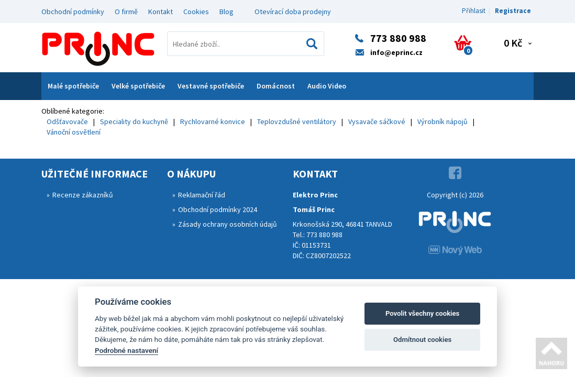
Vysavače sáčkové (376, 121)
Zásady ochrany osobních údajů (227, 224)
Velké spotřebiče (138, 86)
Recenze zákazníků (82, 194)
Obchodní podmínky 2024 (217, 209)
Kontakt (160, 11)
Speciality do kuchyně (134, 121)
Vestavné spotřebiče (211, 86)
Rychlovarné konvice (212, 121)
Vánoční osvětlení (74, 132)
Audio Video (326, 86)
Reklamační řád (201, 194)
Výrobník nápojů (442, 121)
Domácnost (276, 86)
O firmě (126, 11)
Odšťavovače (67, 121)
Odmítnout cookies (422, 339)
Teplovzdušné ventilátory (296, 121)
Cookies (196, 11)
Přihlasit (473, 10)
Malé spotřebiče (73, 86)
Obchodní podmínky (72, 11)
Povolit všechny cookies (422, 313)
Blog (226, 11)
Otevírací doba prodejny (293, 11)
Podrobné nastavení (126, 350)
